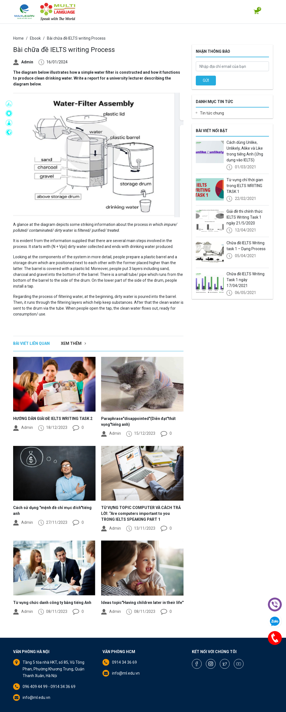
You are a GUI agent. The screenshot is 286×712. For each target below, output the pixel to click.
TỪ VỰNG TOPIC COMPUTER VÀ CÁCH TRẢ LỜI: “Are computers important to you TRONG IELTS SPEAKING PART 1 (141, 513)
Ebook (35, 38)
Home (18, 38)
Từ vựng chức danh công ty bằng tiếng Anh (52, 602)
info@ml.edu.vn (36, 697)
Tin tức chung (212, 113)
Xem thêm (73, 343)
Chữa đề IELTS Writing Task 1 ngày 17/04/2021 (245, 280)
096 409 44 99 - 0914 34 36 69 (49, 686)
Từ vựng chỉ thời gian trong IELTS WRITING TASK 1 (245, 186)
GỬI (206, 80)
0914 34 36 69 (124, 662)
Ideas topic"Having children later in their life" (142, 602)
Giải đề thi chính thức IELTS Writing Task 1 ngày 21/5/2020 (245, 217)
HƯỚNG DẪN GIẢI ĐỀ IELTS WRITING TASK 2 (52, 418)
